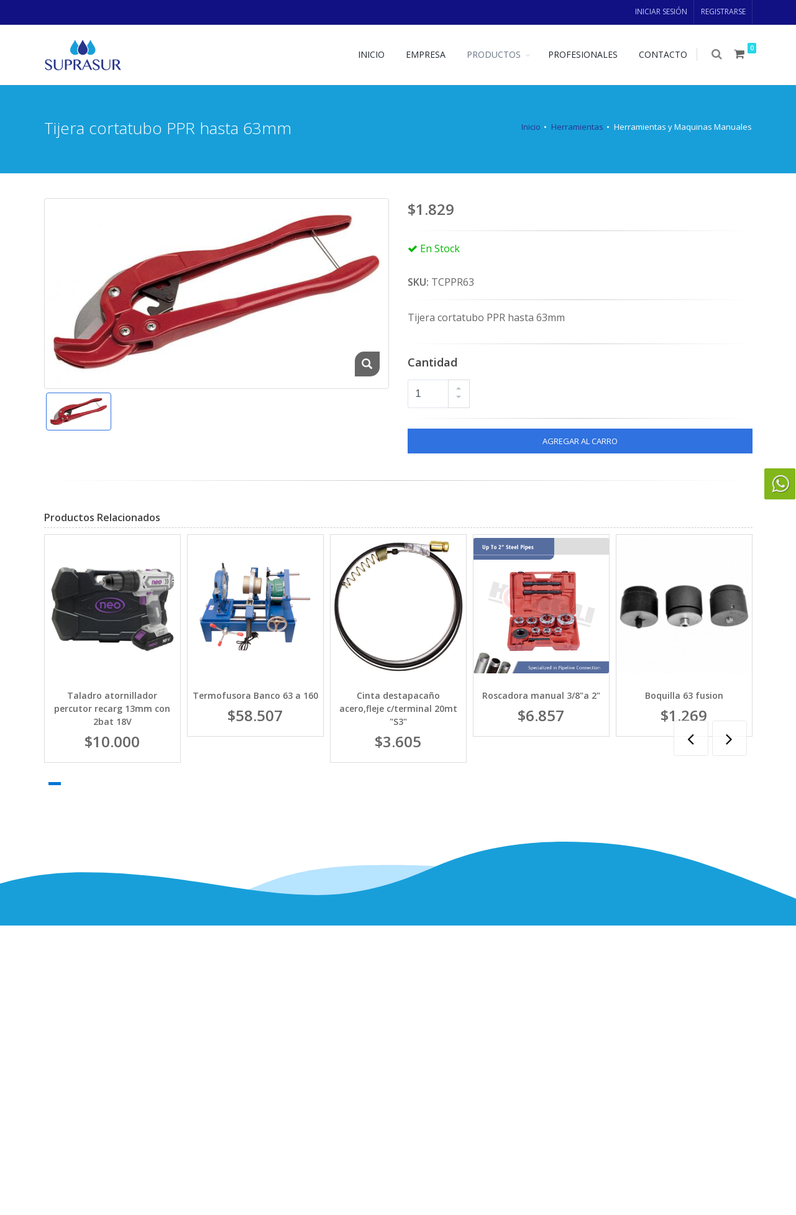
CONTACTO (664, 54)
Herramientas (577, 126)
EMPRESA (427, 54)
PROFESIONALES (584, 54)
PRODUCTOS (495, 54)
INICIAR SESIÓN (661, 11)
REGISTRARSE (723, 11)
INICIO (372, 54)
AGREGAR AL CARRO (580, 441)
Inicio (531, 126)
